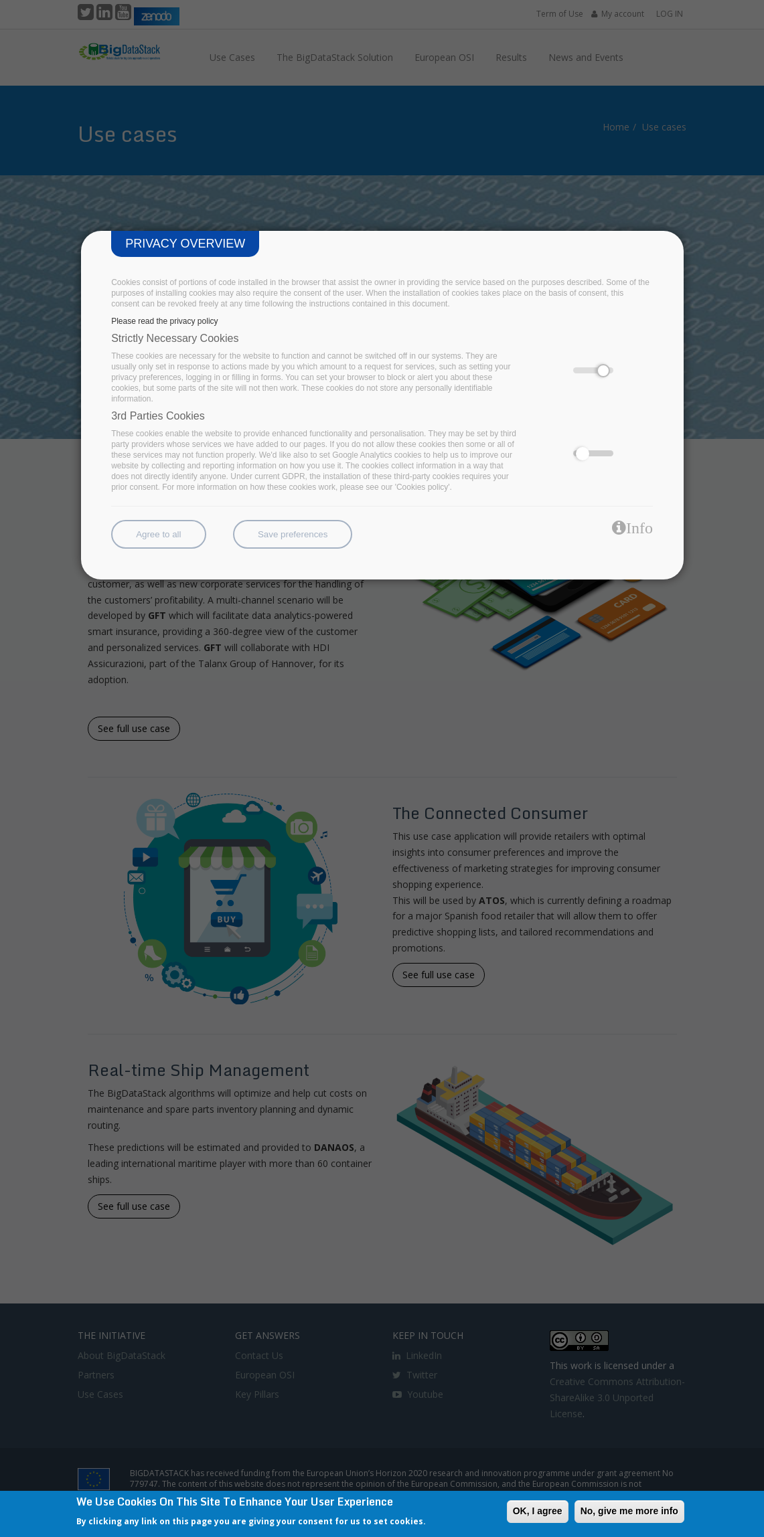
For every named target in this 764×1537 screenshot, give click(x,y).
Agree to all (158, 534)
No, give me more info (629, 1511)
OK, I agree (537, 1511)
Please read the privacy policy (164, 321)
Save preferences (292, 534)
